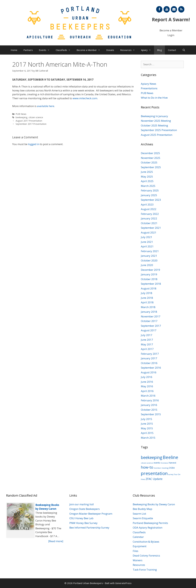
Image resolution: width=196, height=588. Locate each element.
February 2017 (150, 353)
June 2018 (147, 298)
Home (14, 50)
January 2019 (149, 274)
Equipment (139, 546)
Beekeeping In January (154, 116)
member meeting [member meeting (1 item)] (161, 468)
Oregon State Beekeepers (84, 509)
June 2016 (147, 381)
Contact (172, 50)
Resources (129, 50)
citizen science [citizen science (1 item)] (147, 463)
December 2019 (150, 270)
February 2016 (150, 400)
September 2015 (151, 414)
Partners (28, 50)
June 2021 (147, 242)
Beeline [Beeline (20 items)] (170, 457)
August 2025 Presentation (156, 135)
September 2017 (151, 325)
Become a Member (171, 30)
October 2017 (149, 321)
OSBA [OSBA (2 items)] (172, 467)
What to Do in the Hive (154, 97)
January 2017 (149, 358)
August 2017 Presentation (29, 120)
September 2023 (151, 200)
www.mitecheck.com (85, 98)
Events (46, 50)
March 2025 (148, 186)
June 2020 (147, 265)
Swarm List (139, 513)
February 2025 (150, 190)
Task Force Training (145, 569)
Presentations (149, 88)
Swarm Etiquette (143, 518)
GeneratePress (123, 583)
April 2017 (147, 349)
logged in (33, 144)
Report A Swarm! (171, 19)
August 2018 (148, 288)
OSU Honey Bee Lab (81, 518)
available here (45, 106)
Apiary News (148, 83)
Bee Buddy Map (142, 509)
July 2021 (146, 237)
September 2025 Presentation (159, 130)
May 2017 (147, 344)
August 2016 (148, 372)
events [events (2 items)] (157, 462)
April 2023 (147, 204)
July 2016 (146, 377)
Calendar (138, 537)
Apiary (147, 50)
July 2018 (146, 293)
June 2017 (147, 339)
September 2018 (151, 283)
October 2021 (149, 223)
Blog (159, 50)
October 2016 (149, 363)
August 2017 (148, 330)
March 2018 (148, 307)
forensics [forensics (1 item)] (164, 463)
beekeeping (21, 117)
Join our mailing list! (81, 504)
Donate (110, 50)
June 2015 (147, 423)
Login (171, 35)
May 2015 (147, 428)
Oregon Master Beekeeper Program (90, 513)
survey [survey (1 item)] (170, 474)
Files (135, 551)
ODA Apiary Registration (147, 527)
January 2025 (149, 195)
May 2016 (147, 386)
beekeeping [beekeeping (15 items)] (151, 457)
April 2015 (147, 433)
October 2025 (149, 162)
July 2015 (146, 419)
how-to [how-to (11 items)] (147, 467)
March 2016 (148, 395)
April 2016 (147, 391)
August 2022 (148, 209)
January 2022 (149, 218)
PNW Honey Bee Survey (83, 523)
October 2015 (149, 409)
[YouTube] (167, 9)
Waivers (137, 560)
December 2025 (150, 153)
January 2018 (149, 311)
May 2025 (147, 176)
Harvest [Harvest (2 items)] (172, 462)
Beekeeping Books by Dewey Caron (154, 504)
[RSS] (181, 9)
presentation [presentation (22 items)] (154, 473)
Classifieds (65, 50)
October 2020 (149, 260)
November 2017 (150, 316)
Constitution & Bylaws (146, 541)
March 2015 (148, 437)
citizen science (36, 117)
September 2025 (151, 167)
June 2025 (147, 172)
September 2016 (151, 367)
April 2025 (147, 181)
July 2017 (146, 335)
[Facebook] (159, 9)
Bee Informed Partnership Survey (89, 527)
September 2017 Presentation (31, 123)
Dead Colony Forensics (146, 555)
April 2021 (147, 246)
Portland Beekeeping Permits (150, 523)
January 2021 (149, 255)
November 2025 (150, 158)
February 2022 (150, 214)
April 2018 (147, 302)
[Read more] (55, 541)
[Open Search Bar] (183, 50)
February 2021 (150, 251)
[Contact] (174, 9)
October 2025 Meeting (154, 125)
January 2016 (149, 405)
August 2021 (148, 232)
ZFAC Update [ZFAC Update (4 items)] (154, 479)
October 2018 (149, 279)
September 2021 (151, 227)
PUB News (21, 114)
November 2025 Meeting (156, 120)
